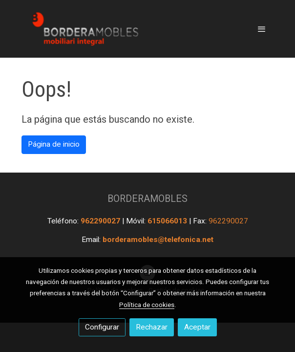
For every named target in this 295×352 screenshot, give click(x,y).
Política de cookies (146, 304)
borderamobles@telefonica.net (158, 239)
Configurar (102, 327)
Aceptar (197, 327)
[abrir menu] (262, 28)
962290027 (101, 221)
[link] (84, 29)
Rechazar (152, 327)
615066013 (168, 221)
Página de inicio (54, 144)
